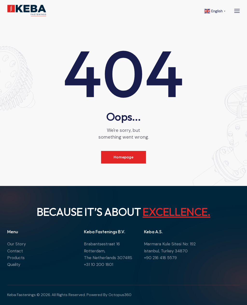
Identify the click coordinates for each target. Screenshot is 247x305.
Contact (15, 251)
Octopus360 (120, 294)
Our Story (16, 244)
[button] (237, 10)
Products (16, 257)
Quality (13, 264)
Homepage (123, 157)
